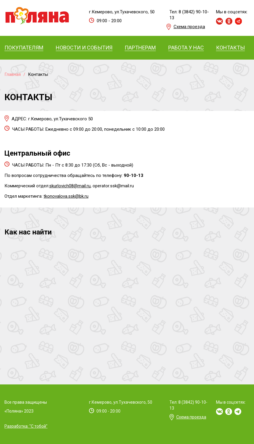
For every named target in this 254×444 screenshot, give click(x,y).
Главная (12, 74)
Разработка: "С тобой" (25, 426)
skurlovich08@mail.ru (70, 186)
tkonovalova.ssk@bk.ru (66, 196)
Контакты (38, 74)
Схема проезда (189, 26)
